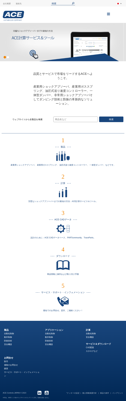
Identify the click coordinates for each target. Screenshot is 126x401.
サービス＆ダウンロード (98, 344)
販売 (6, 361)
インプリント (117, 393)
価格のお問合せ (11, 365)
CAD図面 (90, 347)
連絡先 (19, 3)
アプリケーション (54, 330)
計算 (88, 330)
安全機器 (8, 344)
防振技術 (8, 341)
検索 (111, 119)
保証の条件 (104, 393)
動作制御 (8, 337)
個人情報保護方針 (89, 393)
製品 (6, 330)
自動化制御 (9, 333)
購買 (6, 368)
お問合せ (8, 357)
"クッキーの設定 (73, 393)
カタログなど (92, 351)
